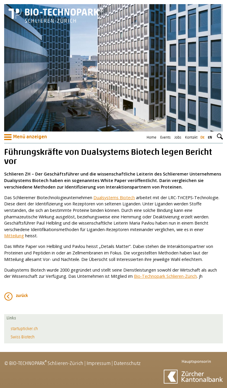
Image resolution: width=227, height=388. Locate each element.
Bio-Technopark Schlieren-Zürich (165, 276)
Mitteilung (14, 235)
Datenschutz (127, 363)
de (202, 137)
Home (151, 137)
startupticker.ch (24, 329)
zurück (22, 296)
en (210, 137)
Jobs (177, 137)
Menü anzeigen (25, 137)
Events (165, 137)
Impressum (99, 363)
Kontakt (191, 137)
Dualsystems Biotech (114, 197)
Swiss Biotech (23, 337)
